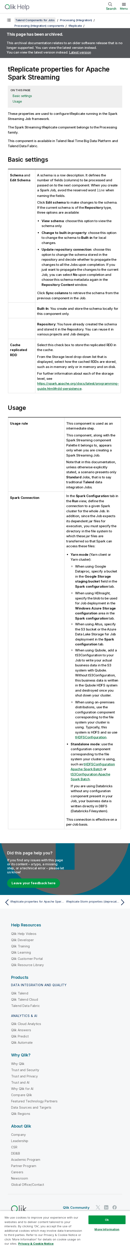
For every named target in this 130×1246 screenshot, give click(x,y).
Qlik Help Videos (24, 933)
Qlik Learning (21, 952)
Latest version (80, 52)
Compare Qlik (21, 1095)
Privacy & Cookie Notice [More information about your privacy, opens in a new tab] (36, 1243)
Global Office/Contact (27, 1184)
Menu (124, 8)
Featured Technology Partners (34, 1101)
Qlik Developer (22, 940)
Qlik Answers (21, 1030)
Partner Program (23, 1165)
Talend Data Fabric (25, 1005)
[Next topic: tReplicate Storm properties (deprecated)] (96, 902)
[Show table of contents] (9, 20)
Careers (17, 1172)
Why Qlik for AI (22, 1088)
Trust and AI (20, 1082)
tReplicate (75, 25)
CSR (14, 1147)
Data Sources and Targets (31, 1107)
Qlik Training (20, 946)
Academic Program (25, 1159)
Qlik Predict (20, 1036)
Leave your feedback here (34, 883)
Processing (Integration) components (39, 25)
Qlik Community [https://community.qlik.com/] (76, 1207)
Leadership (19, 1141)
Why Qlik (17, 1063)
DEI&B (15, 1153)
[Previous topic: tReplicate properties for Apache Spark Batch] (33, 902)
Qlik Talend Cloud (24, 999)
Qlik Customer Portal (27, 958)
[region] (65, 1228)
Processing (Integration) (76, 20)
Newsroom (19, 1178)
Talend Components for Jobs (35, 20)
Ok (107, 1219)
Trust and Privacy (24, 1076)
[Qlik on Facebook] (114, 1207)
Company (18, 1134)
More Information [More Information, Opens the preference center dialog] (106, 1229)
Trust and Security (25, 1070)
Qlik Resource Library (27, 965)
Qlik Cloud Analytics (26, 1023)
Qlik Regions (20, 1113)
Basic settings (22, 96)
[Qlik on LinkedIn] (106, 1207)
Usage (17, 101)
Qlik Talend (19, 993)
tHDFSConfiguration (90, 737)
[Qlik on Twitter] (98, 1207)
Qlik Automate (22, 1042)
